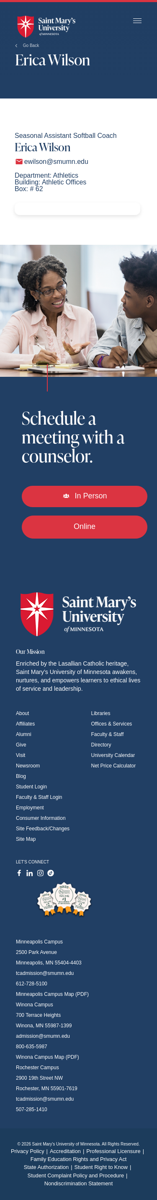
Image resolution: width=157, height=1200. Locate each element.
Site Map (26, 839)
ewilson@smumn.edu (56, 161)
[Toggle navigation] (137, 21)
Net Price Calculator (113, 766)
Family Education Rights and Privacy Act (79, 1159)
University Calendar (113, 755)
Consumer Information (41, 818)
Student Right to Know (104, 1167)
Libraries (101, 713)
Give (21, 745)
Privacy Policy (30, 1151)
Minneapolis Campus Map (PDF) (52, 994)
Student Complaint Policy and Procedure (79, 1175)
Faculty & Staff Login (39, 797)
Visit (20, 755)
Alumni (23, 734)
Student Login (31, 787)
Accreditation (68, 1151)
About (22, 713)
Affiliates (25, 724)
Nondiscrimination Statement (78, 1183)
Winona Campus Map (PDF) (47, 1057)
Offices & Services (111, 724)
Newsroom (28, 766)
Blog (21, 776)
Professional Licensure (116, 1151)
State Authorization (49, 1167)
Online (84, 526)
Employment (30, 808)
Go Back (27, 45)
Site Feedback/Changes (42, 829)
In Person (84, 496)
